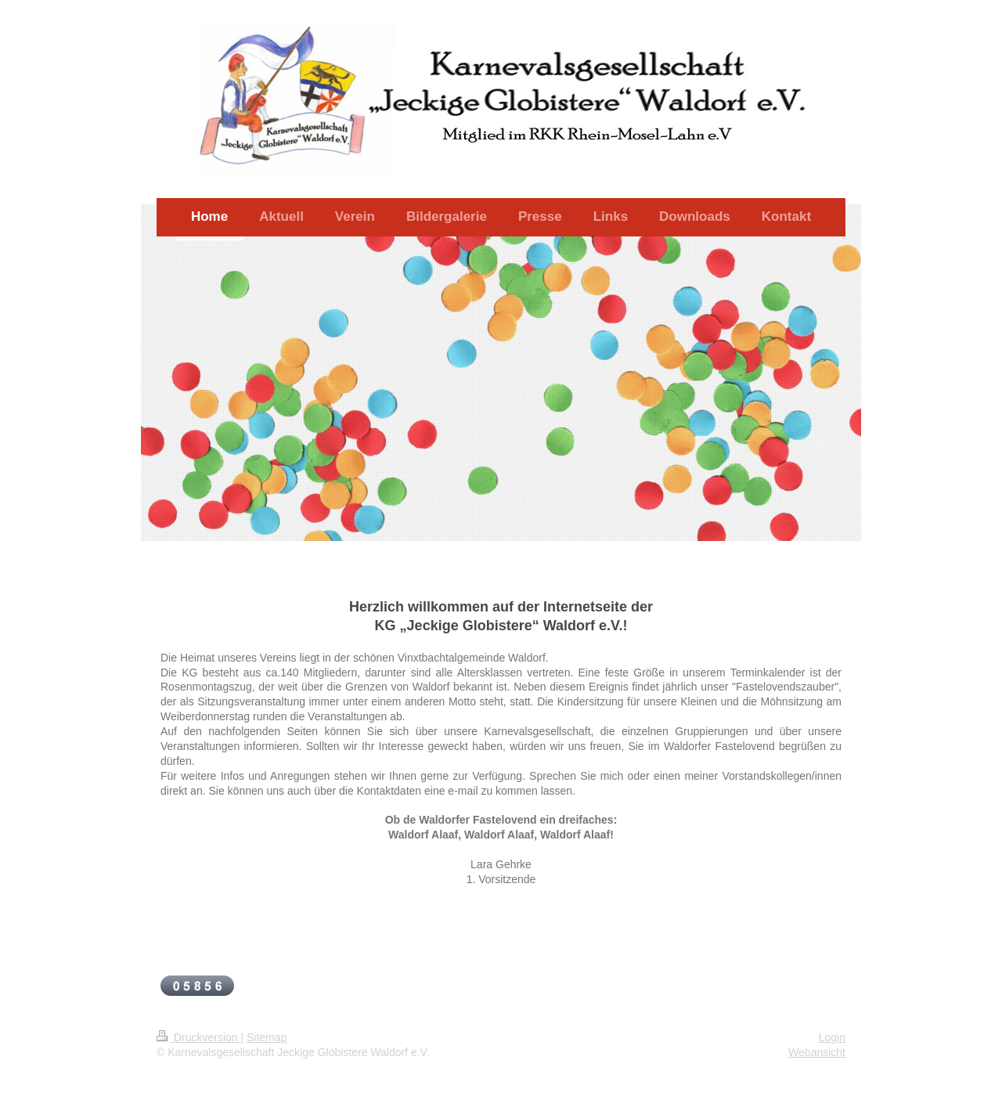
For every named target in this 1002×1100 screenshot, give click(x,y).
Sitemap (267, 1037)
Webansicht (816, 1052)
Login (832, 1037)
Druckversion (198, 1037)
